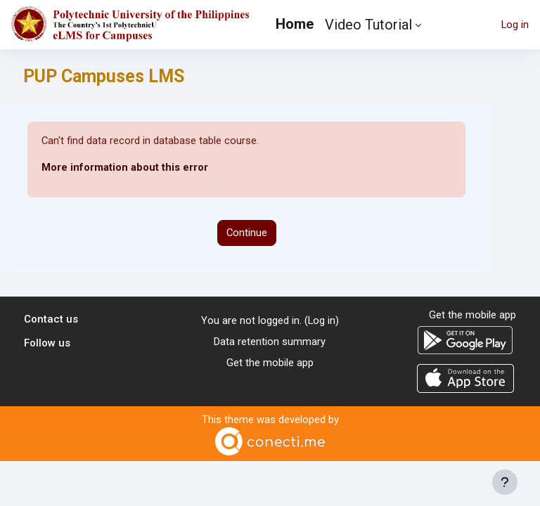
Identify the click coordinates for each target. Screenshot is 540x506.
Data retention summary (270, 341)
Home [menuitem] (295, 23)
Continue (246, 232)
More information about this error (124, 167)
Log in (515, 24)
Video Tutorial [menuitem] (368, 24)
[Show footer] (505, 482)
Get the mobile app (270, 362)
